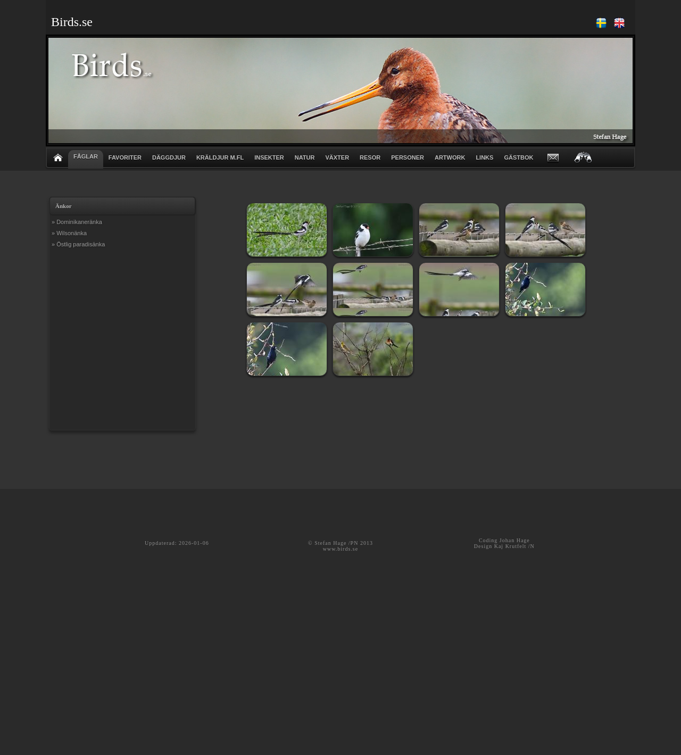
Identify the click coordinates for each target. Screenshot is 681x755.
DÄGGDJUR (169, 157)
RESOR (370, 157)
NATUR (305, 157)
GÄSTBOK (518, 157)
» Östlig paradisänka (78, 244)
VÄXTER (337, 157)
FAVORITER (125, 157)
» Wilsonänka (69, 233)
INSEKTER (269, 157)
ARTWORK (450, 157)
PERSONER (407, 157)
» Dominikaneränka (77, 222)
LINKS (484, 157)
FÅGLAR (85, 156)
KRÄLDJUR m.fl (220, 157)
